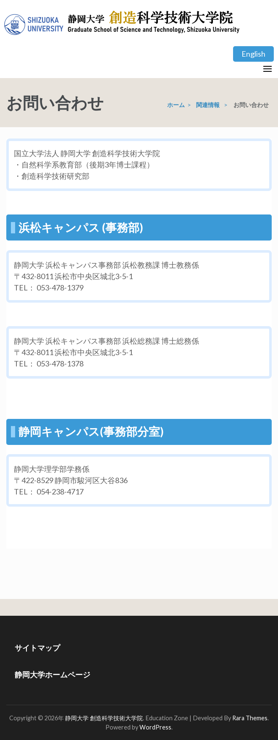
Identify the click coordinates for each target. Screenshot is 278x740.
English (253, 53)
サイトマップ (37, 647)
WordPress (155, 727)
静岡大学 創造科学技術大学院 (104, 718)
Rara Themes (250, 718)
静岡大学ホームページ (52, 674)
